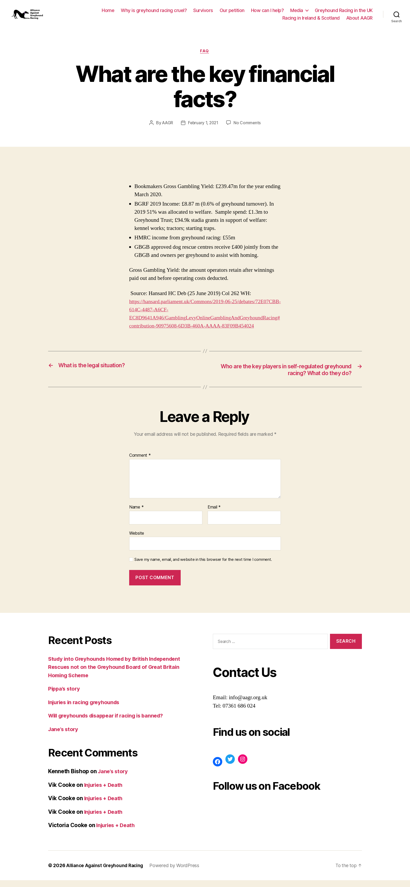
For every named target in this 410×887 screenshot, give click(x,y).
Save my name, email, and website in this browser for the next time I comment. (203, 566)
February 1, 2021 (203, 129)
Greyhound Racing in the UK (344, 13)
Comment (140, 462)
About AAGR (359, 21)
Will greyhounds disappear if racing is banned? (109, 722)
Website (136, 540)
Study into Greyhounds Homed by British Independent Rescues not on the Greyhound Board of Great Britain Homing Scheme (118, 673)
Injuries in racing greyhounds (86, 709)
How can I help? (267, 13)
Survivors (203, 13)
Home (108, 13)
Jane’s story (64, 736)
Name (136, 514)
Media (296, 13)
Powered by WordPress (177, 872)
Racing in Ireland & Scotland (311, 21)
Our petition (232, 13)
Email (214, 514)
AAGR (167, 129)
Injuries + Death (105, 791)
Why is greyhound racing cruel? (154, 13)
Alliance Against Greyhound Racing (106, 872)
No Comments (248, 129)
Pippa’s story (65, 695)
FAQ (205, 57)
